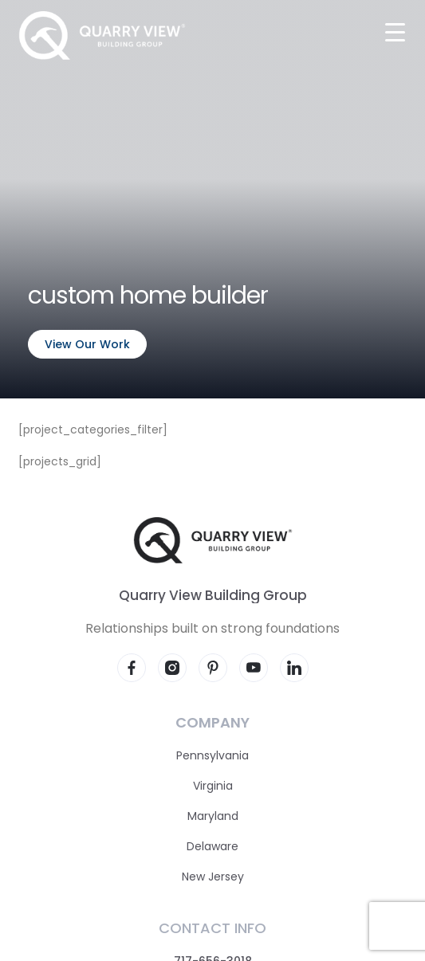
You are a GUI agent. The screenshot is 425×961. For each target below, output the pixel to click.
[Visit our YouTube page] (253, 667)
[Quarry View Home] (102, 35)
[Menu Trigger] (395, 31)
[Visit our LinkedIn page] (294, 667)
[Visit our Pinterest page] (213, 667)
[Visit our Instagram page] (172, 667)
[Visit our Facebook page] (131, 667)
